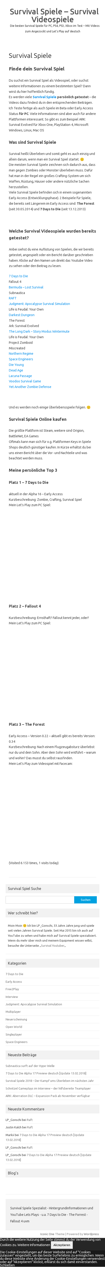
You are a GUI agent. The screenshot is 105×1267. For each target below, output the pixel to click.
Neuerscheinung (16, 1019)
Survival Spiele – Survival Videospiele (54, 15)
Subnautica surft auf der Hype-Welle (30, 1065)
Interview (12, 996)
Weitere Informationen (34, 1245)
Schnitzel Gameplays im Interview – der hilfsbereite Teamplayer (48, 1088)
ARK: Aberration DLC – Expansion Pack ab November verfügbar (48, 1095)
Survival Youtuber (52, 945)
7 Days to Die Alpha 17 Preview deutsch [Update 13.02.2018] (46, 1073)
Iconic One (47, 1234)
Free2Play (12, 989)
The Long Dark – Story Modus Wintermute (39, 331)
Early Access (14, 981)
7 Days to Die (18, 276)
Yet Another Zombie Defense (30, 387)
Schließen (7, 1265)
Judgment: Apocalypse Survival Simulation (39, 304)
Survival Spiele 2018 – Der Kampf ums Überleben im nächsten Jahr (50, 1080)
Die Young (16, 365)
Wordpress (91, 1234)
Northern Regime (21, 353)
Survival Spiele (44, 97)
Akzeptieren (61, 1245)
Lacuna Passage (20, 376)
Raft (30, 1119)
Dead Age (16, 370)
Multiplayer (13, 1011)
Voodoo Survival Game (25, 381)
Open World (14, 1026)
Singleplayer (14, 1034)
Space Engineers (21, 359)
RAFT (13, 298)
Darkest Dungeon (22, 315)
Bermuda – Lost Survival (26, 287)
